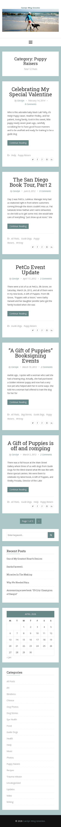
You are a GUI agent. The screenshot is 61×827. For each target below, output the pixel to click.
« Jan (9, 657)
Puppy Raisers (24, 155)
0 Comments (45, 191)
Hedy (13, 155)
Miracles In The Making (19, 574)
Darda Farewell (15, 566)
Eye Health (12, 719)
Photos (10, 757)
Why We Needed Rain (18, 582)
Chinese (10, 700)
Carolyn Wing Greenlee (34, 821)
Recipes (10, 770)
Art (8, 687)
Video (9, 795)
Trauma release (14, 776)
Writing (19, 242)
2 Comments (46, 278)
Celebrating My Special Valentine (30, 92)
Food (9, 725)
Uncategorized (14, 783)
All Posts (15, 238)
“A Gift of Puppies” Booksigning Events (31, 355)
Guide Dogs (26, 238)
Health (10, 738)
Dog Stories (26, 414)
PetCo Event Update (30, 270)
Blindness (11, 694)
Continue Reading (18, 142)
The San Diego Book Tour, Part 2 (30, 182)
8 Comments (30, 104)
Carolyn (20, 100)
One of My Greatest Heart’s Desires (24, 558)
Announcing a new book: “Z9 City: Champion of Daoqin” (29, 592)
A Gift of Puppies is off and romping (31, 446)
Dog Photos (12, 706)
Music (9, 751)
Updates (11, 789)
